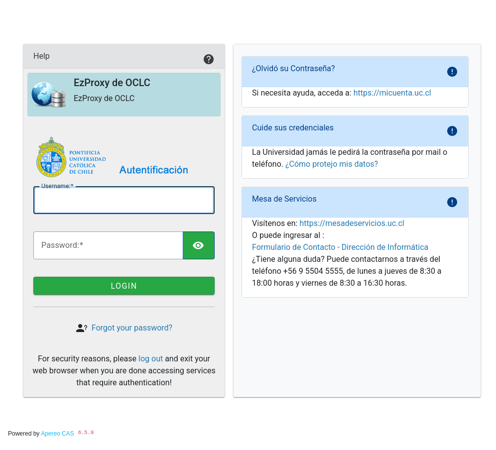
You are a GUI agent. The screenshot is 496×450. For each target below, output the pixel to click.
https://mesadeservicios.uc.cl (351, 223)
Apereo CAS (57, 433)
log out (150, 358)
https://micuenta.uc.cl (392, 93)
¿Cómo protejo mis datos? (331, 164)
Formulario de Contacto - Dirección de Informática (340, 247)
